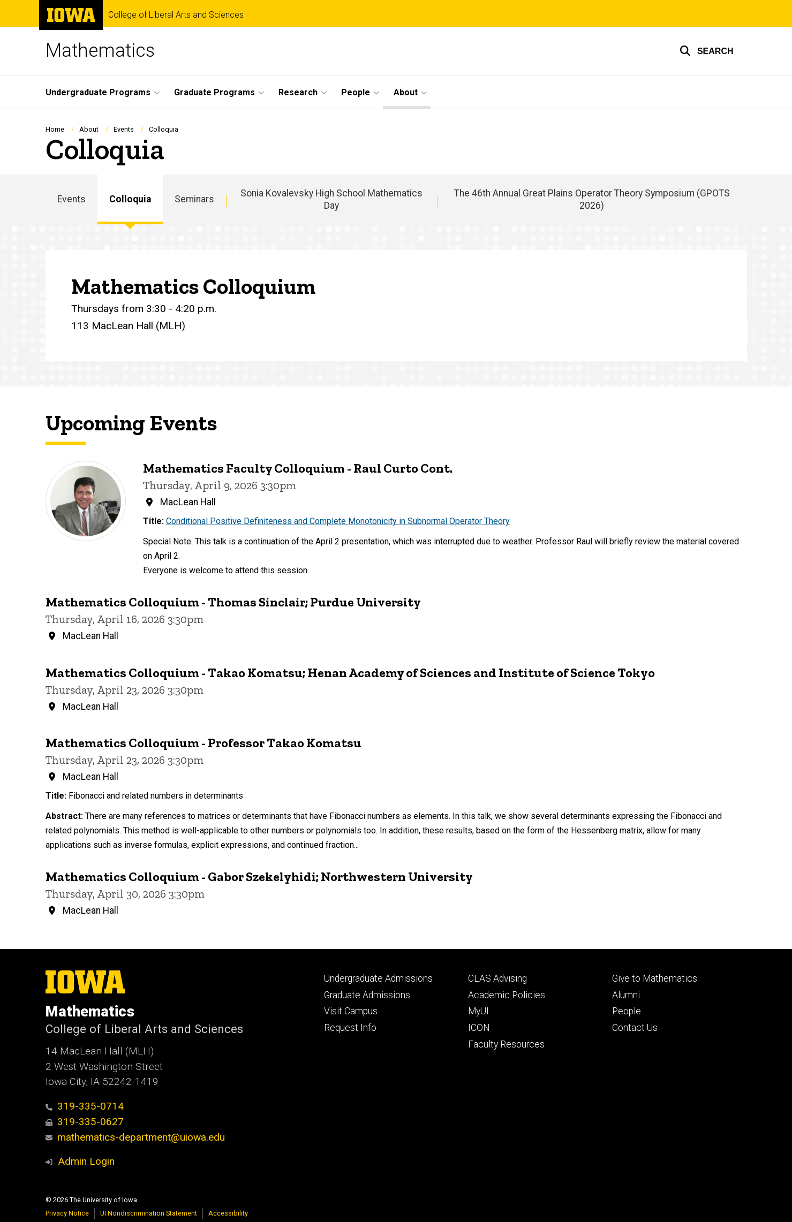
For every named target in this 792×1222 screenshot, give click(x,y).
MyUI (478, 1011)
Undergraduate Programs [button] (98, 92)
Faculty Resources (506, 1044)
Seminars (194, 199)
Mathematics (100, 50)
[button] (706, 51)
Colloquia (130, 199)
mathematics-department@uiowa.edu (135, 1137)
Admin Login (86, 1161)
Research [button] (298, 92)
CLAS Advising (497, 978)
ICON (479, 1027)
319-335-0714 (85, 1106)
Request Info (350, 1027)
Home (55, 129)
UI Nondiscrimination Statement (148, 1213)
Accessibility (228, 1213)
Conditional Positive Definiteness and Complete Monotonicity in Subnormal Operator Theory (338, 522)
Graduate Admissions (367, 995)
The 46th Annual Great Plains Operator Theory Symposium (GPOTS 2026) (592, 199)
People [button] (355, 92)
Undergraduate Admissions (378, 978)
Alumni (626, 995)
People (626, 1011)
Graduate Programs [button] (214, 92)
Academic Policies (506, 995)
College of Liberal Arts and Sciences (176, 15)
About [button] (406, 92)
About (89, 129)
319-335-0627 (85, 1121)
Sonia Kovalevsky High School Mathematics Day (331, 199)
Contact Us (635, 1027)
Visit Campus (351, 1011)
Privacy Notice (67, 1213)
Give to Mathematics (654, 978)
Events (124, 129)
